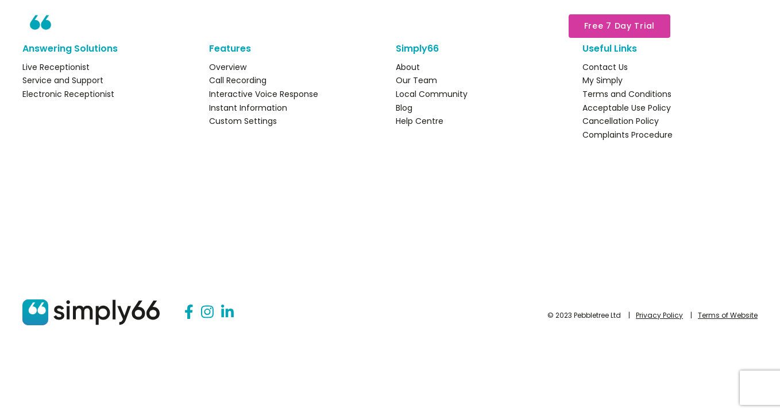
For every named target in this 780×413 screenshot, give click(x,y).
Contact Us (605, 67)
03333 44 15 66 (719, 26)
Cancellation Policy (620, 121)
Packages (391, 26)
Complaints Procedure (627, 135)
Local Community (432, 94)
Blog (404, 108)
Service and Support (62, 80)
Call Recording (238, 80)
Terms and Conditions (626, 94)
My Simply (520, 26)
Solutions (252, 26)
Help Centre (419, 121)
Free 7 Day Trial (619, 26)
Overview (227, 67)
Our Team (416, 80)
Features (321, 26)
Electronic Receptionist (68, 94)
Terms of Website (728, 315)
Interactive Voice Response (263, 94)
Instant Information (248, 108)
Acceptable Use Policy (626, 108)
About (456, 26)
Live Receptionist (56, 67)
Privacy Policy (659, 315)
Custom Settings (243, 121)
